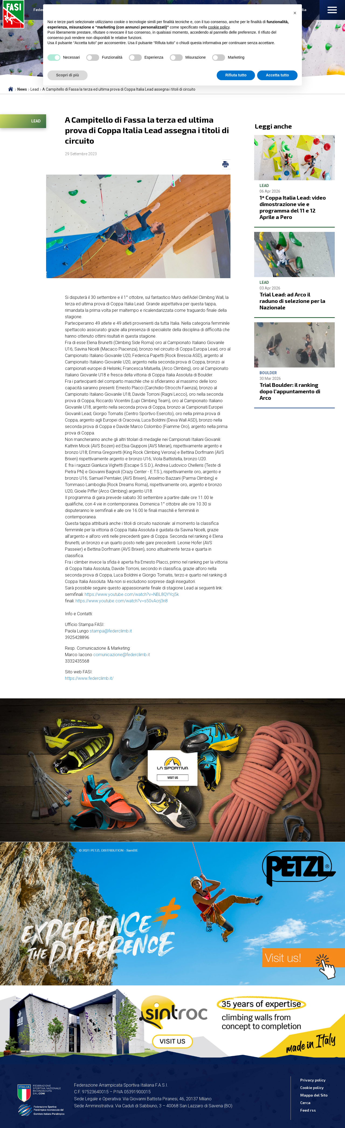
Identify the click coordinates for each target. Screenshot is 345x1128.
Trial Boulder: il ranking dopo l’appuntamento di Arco (290, 391)
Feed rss (308, 1110)
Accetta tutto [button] (277, 75)
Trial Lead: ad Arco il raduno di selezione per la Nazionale (292, 300)
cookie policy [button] (218, 27)
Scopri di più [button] (67, 75)
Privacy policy (313, 1080)
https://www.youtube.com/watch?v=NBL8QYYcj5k (132, 594)
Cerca (305, 1102)
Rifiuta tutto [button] (236, 75)
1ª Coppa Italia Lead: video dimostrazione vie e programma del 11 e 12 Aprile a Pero (293, 207)
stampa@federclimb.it (111, 631)
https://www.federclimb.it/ (89, 678)
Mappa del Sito (313, 1095)
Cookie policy (312, 1087)
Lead (36, 121)
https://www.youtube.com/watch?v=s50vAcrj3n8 (121, 600)
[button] (295, 13)
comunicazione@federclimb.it (121, 654)
